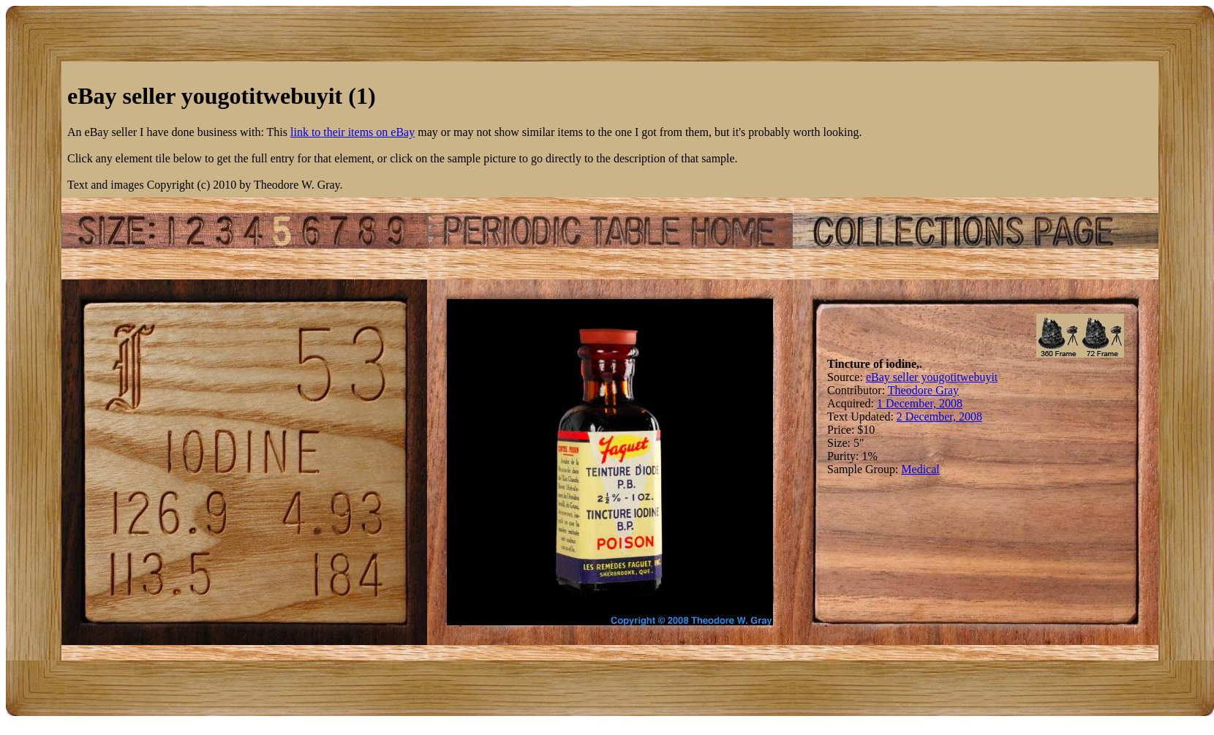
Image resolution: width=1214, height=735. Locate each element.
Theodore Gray (923, 390)
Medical (920, 469)
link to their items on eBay (352, 132)
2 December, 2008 (939, 416)
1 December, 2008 (919, 403)
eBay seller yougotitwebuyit (932, 377)
